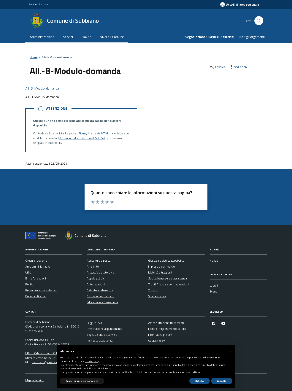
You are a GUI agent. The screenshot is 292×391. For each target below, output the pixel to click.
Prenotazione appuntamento (105, 328)
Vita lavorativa (157, 296)
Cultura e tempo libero (100, 296)
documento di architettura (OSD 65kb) (82, 138)
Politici (29, 284)
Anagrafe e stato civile (101, 272)
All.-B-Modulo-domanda (42, 88)
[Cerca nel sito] (258, 20)
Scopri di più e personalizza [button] (82, 381)
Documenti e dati (35, 296)
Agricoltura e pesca (98, 260)
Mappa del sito (34, 380)
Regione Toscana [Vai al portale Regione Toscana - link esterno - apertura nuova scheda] (38, 4)
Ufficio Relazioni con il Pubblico (44, 353)
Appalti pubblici (96, 278)
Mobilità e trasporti (160, 272)
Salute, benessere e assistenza (167, 278)
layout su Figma (76, 133)
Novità (86, 36)
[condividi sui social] (218, 67)
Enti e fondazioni (35, 278)
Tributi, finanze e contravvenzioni (168, 284)
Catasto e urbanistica (100, 290)
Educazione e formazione (102, 302)
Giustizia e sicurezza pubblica (166, 260)
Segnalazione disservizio (102, 334)
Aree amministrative (37, 266)
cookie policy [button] (92, 361)
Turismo (153, 290)
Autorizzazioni (96, 284)
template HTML (99, 133)
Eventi (213, 291)
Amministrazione (42, 36)
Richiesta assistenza (99, 340)
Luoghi (214, 285)
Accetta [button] (221, 381)
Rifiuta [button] (199, 381)
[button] (231, 351)
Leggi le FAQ (94, 322)
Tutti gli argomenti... (253, 36)
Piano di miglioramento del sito (167, 328)
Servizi (68, 36)
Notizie (214, 260)
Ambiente (93, 266)
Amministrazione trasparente (166, 322)
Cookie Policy (156, 340)
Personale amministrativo (41, 290)
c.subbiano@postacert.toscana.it (52, 362)
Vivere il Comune (112, 36)
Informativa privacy (160, 334)
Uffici (28, 272)
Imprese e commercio (161, 266)
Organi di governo (36, 260)
